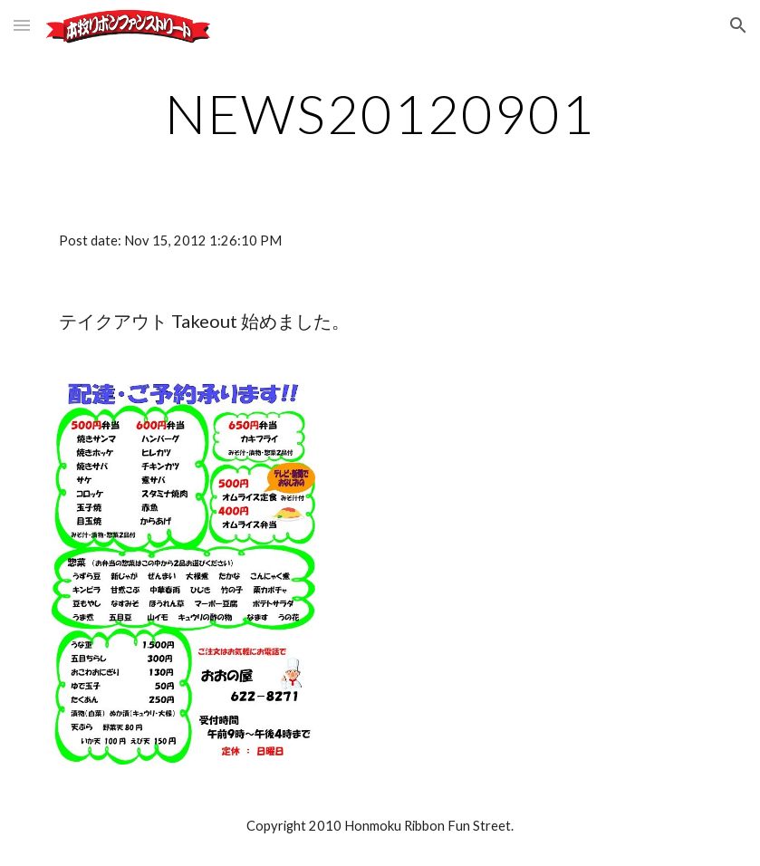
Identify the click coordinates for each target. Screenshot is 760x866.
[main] (379, 113)
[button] (21, 25)
